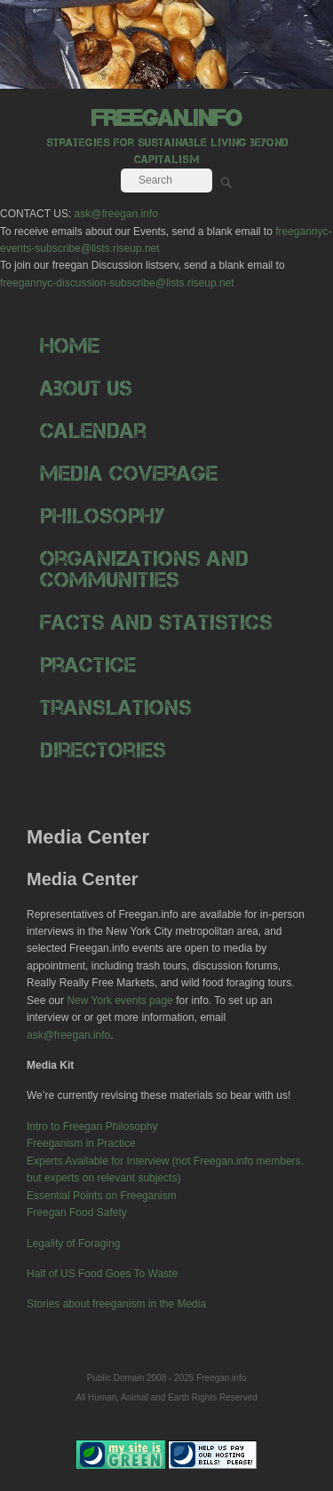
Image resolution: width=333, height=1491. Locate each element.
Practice (88, 665)
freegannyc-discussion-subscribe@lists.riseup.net (117, 283)
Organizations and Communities (144, 569)
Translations (116, 707)
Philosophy (102, 516)
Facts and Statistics (156, 622)
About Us (86, 388)
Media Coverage (129, 473)
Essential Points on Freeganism (102, 1195)
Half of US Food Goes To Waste (102, 1273)
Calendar (93, 431)
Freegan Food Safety (77, 1212)
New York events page (119, 1000)
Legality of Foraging (73, 1243)
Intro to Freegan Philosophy (92, 1126)
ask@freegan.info (116, 214)
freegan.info (166, 117)
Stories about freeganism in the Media (116, 1304)
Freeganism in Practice (81, 1143)
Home (69, 345)
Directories (103, 750)
